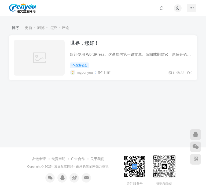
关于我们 (97, 159)
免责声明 (58, 159)
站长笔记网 (87, 166)
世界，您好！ (85, 44)
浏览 (41, 27)
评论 (65, 27)
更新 (28, 27)
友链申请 (39, 159)
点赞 (53, 27)
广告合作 (78, 159)
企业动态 (80, 66)
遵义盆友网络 (63, 166)
